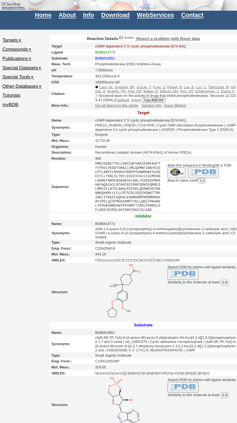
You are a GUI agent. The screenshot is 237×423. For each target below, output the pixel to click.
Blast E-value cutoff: (183, 180)
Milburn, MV (169, 91)
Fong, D (159, 87)
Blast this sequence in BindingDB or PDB (199, 165)
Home (43, 15)
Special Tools (18, 77)
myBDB (10, 104)
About (67, 15)
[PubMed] (121, 100)
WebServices (155, 15)
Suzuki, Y (143, 87)
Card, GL (106, 87)
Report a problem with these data (159, 38)
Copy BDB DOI (153, 100)
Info (88, 15)
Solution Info (151, 105)
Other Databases (22, 86)
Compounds (17, 49)
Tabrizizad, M (218, 87)
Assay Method (175, 105)
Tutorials (11, 95)
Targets (12, 40)
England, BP (125, 87)
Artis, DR (134, 91)
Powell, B (174, 87)
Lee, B (189, 87)
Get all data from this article (116, 105)
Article (136, 100)
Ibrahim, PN (116, 91)
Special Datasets (22, 67)
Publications (17, 58)
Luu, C (201, 87)
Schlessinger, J (207, 91)
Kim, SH (186, 91)
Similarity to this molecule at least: (194, 282)
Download (115, 15)
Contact (192, 15)
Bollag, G (150, 91)
